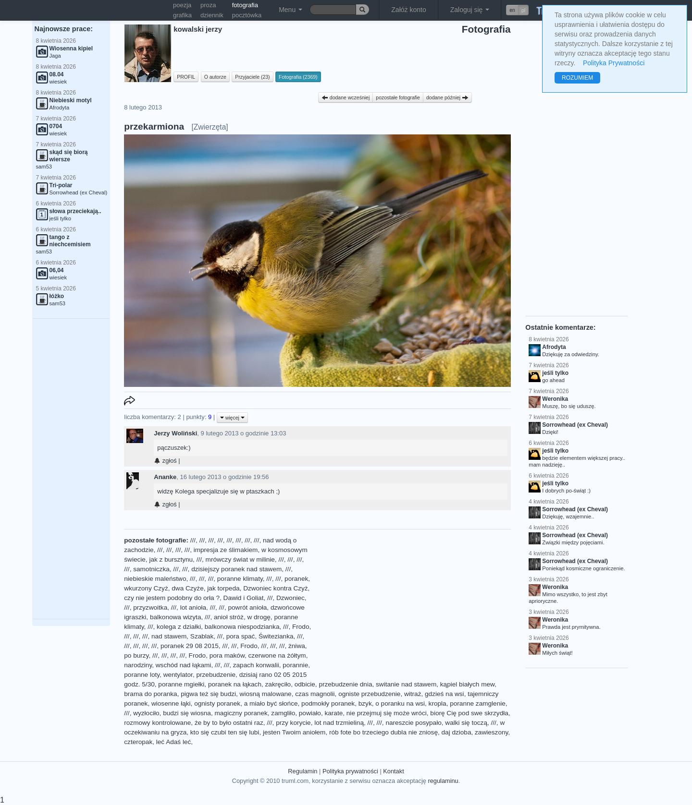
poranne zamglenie (478, 703)
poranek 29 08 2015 (190, 645)
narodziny (138, 665)
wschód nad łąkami (183, 665)
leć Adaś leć (173, 741)
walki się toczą (466, 722)
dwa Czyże (187, 588)
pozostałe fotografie (398, 97)
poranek (296, 578)
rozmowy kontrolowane (157, 722)
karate (333, 713)
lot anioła (193, 607)
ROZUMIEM (577, 77)
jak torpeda (223, 588)
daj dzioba (456, 732)
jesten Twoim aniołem (294, 732)
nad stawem (168, 636)
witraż (412, 693)
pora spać (240, 636)
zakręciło (278, 684)
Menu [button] (290, 9)
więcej (232, 418)
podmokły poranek (328, 703)
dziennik (211, 15)
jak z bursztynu (171, 559)
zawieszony (491, 732)
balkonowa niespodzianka (242, 626)
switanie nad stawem (406, 684)
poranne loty (142, 674)
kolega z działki (179, 626)
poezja (182, 5)
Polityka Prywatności (613, 63)
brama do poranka (150, 693)
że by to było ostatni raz (229, 722)
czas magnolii (314, 693)
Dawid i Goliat (243, 597)
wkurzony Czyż (146, 588)
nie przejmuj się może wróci (386, 713)
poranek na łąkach (234, 684)
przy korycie (293, 722)
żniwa (296, 645)
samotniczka (151, 569)
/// (193, 540)
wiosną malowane (266, 693)
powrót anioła (247, 607)
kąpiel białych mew (467, 684)
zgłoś (165, 460)
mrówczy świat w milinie (240, 559)
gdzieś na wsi (444, 693)
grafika (182, 15)
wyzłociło (146, 713)
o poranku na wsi (400, 703)
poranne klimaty (240, 578)
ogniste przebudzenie (369, 693)
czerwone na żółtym (277, 655)
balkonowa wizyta (175, 617)
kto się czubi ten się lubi (225, 732)
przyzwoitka (150, 607)
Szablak (201, 636)
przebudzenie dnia (345, 684)
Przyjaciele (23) (252, 77)
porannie (295, 665)
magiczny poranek (240, 713)
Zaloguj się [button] (470, 9)
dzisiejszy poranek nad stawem (236, 569)
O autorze (215, 77)
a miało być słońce (271, 703)
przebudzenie (215, 674)
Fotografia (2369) (298, 77)
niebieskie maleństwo (155, 578)
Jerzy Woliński (175, 433)
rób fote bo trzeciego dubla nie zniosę (383, 732)
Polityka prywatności (350, 771)
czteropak (138, 741)
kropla (437, 703)
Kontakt (393, 771)
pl (523, 10)
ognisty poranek (217, 703)
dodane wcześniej (345, 97)
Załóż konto (408, 9)
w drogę (258, 617)
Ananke (165, 477)
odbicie (305, 684)
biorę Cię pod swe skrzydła (469, 713)
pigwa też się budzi (208, 693)
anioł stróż (229, 617)
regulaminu (443, 780)
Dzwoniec (290, 597)
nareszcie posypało (413, 722)
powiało (310, 713)
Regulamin (302, 771)
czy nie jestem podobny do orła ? (172, 597)
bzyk (365, 703)
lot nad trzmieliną (339, 722)
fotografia (245, 5)
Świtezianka (276, 636)
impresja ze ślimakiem (226, 549)
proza (208, 5)
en (512, 10)
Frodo (300, 626)
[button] (517, 10)
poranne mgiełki (181, 684)
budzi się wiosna (187, 713)
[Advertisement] (71, 469)
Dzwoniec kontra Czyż (275, 588)
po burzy (136, 655)
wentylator (178, 674)
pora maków (227, 655)
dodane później (447, 97)
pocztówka (246, 15)
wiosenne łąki (171, 703)
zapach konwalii (256, 665)
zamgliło (283, 713)
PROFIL (186, 77)
